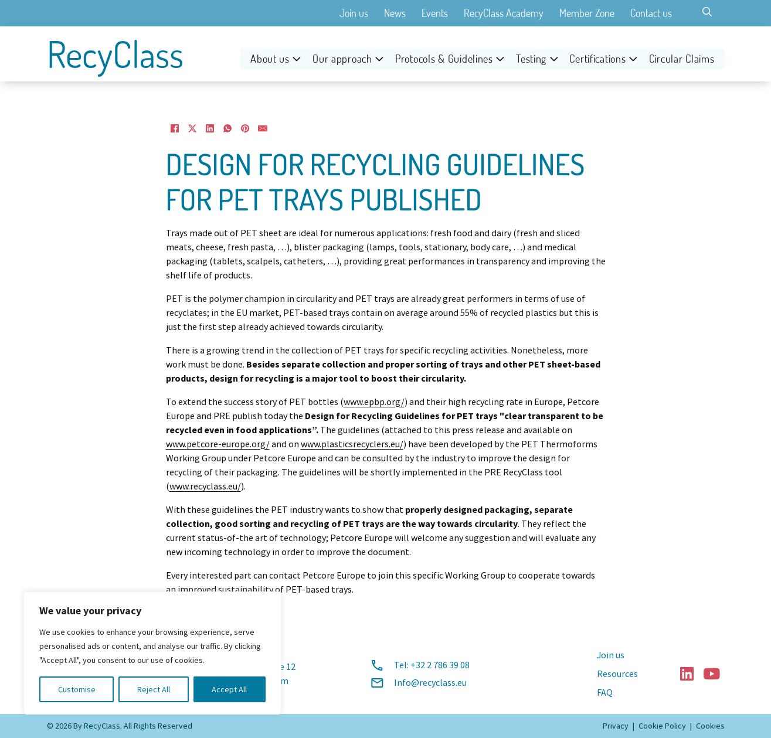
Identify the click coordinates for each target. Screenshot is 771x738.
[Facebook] (175, 128)
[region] (152, 653)
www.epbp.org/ (374, 402)
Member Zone (586, 12)
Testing (531, 58)
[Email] (262, 128)
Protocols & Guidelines (444, 58)
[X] (192, 128)
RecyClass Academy (504, 12)
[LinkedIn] (210, 128)
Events (435, 12)
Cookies (710, 725)
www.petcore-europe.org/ (218, 444)
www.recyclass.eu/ (205, 486)
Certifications (597, 58)
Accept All (229, 689)
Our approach (342, 58)
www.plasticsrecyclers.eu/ (352, 444)
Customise (77, 689)
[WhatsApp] (227, 128)
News (395, 12)
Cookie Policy (662, 725)
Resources (617, 674)
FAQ (605, 693)
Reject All (153, 689)
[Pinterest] (245, 128)
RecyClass (115, 54)
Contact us (651, 12)
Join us (353, 12)
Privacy (616, 725)
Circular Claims (682, 58)
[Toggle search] (707, 11)
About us (270, 58)
